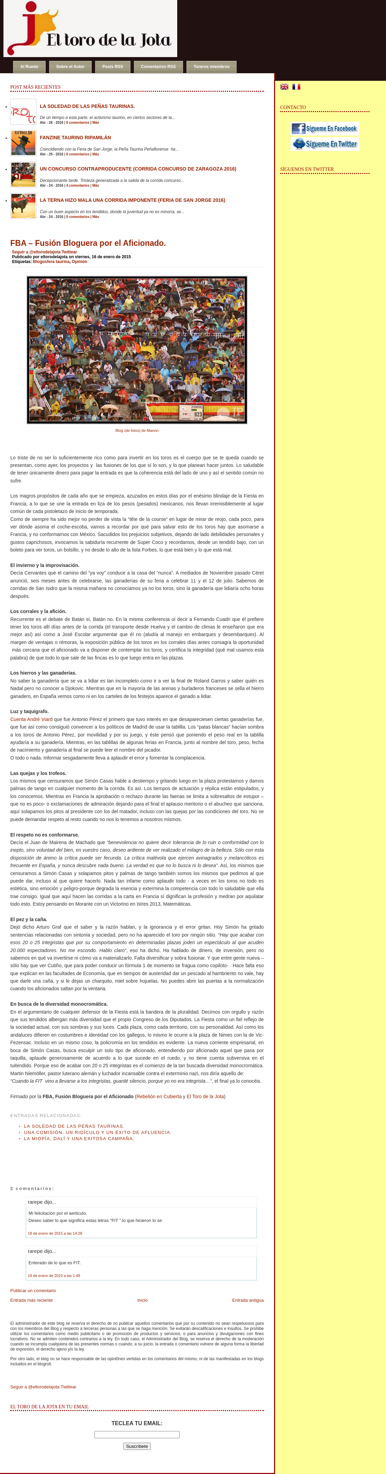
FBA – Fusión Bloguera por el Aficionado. (88, 243)
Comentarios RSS (158, 66)
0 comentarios (78, 122)
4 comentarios (78, 185)
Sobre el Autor (70, 66)
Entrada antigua (248, 1300)
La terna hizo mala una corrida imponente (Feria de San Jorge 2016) (132, 200)
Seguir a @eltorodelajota (36, 252)
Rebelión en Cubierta (159, 1096)
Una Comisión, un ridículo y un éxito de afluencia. (98, 1132)
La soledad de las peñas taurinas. (87, 106)
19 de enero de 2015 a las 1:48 (54, 1276)
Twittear (69, 252)
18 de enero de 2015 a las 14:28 (55, 1233)
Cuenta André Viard (31, 719)
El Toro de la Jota (205, 1096)
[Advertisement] (90, 1156)
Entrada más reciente (31, 1300)
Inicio (142, 1300)
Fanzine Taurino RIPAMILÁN (75, 137)
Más (95, 122)
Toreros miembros (211, 66)
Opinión (79, 261)
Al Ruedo (29, 66)
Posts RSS (112, 66)
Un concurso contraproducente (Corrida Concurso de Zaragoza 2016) (138, 169)
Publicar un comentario (33, 1290)
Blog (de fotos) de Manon (137, 430)
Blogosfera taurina (51, 261)
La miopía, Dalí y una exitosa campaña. (79, 1138)
